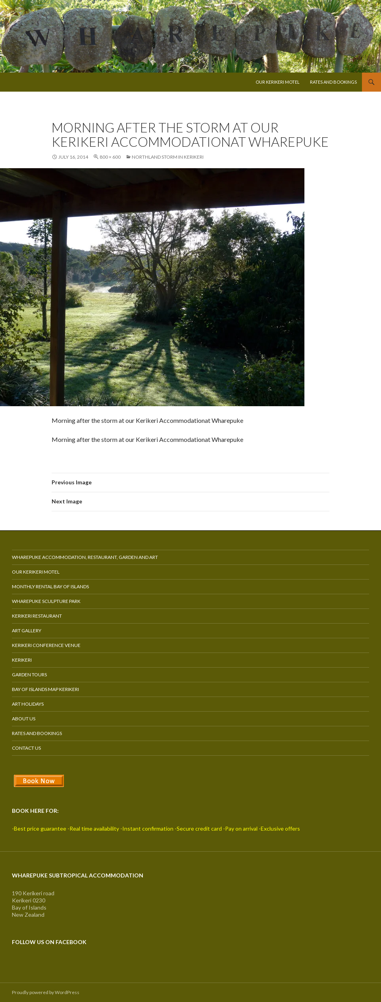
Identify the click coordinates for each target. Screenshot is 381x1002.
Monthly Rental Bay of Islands (50, 586)
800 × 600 (110, 157)
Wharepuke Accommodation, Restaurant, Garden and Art (85, 557)
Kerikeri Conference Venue (46, 645)
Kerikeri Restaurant (37, 616)
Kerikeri (22, 660)
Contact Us (26, 748)
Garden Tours (29, 675)
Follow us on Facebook (49, 942)
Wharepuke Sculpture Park (46, 601)
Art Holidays (28, 704)
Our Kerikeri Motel (278, 81)
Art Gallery (26, 630)
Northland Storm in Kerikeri (168, 157)
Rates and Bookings (333, 81)
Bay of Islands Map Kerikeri (45, 689)
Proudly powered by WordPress (45, 992)
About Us (23, 719)
